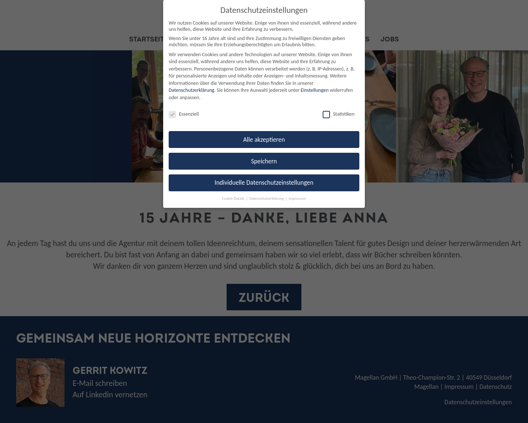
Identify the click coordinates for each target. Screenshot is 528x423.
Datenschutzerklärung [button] (267, 198)
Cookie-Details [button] (233, 198)
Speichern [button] (264, 161)
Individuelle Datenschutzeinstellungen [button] (263, 182)
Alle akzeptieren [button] (264, 139)
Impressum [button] (297, 198)
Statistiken (339, 114)
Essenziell (184, 114)
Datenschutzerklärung (191, 90)
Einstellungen (315, 90)
